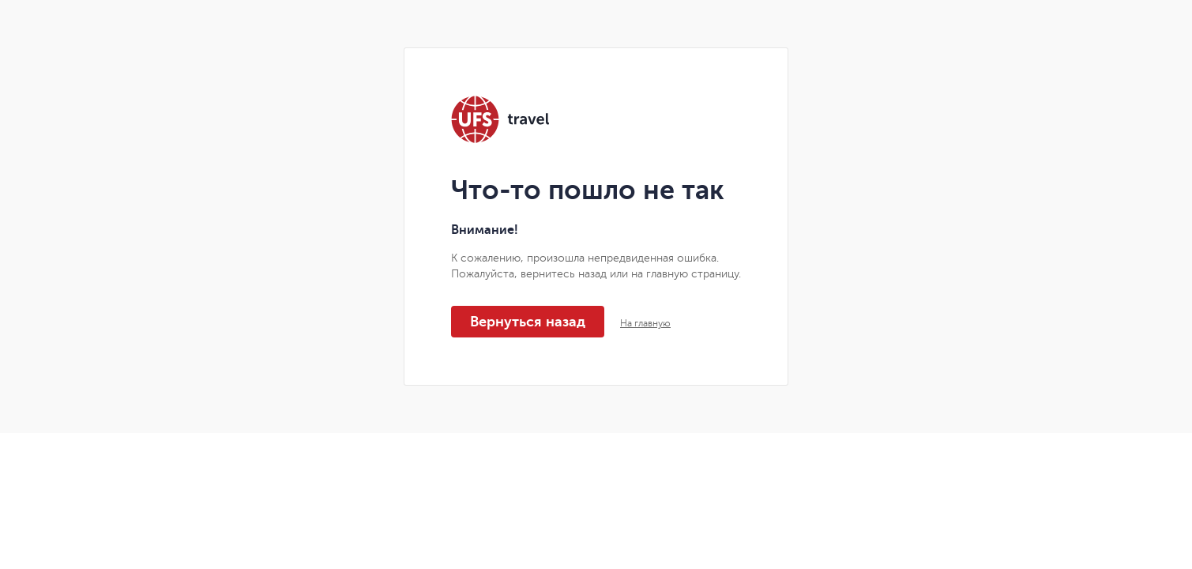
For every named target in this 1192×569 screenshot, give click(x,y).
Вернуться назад (527, 322)
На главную (645, 323)
